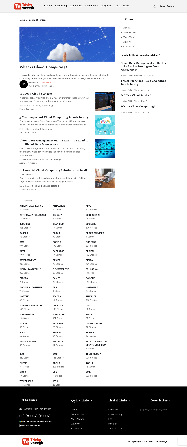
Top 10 (89, 362)
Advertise (128, 41)
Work (56, 380)
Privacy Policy (115, 414)
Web (88, 371)
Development (27, 259)
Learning (58, 305)
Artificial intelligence (32, 214)
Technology (47, 105)
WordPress (26, 380)
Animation (59, 205)
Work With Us (130, 37)
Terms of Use (115, 428)
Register (171, 6)
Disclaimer (113, 423)
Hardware (92, 287)
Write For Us (129, 32)
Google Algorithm (30, 287)
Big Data (57, 214)
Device (56, 259)
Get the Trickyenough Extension (38, 421)
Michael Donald (25, 129)
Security (58, 341)
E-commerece (61, 269)
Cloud (42, 82)
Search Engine (27, 341)
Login (162, 6)
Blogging (35, 185)
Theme (23, 362)
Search (90, 332)
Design (90, 250)
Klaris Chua (24, 186)
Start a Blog (61, 5)
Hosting (55, 185)
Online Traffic (94, 323)
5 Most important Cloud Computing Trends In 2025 (53, 116)
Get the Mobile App (31, 425)
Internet (44, 159)
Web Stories (76, 5)
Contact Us (128, 46)
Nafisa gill (126, 75)
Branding (58, 223)
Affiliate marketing (31, 205)
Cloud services (95, 232)
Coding (57, 241)
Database (58, 250)
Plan (22, 332)
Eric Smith (23, 159)
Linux (89, 305)
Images (57, 296)
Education (92, 269)
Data (48, 82)
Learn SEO (113, 409)
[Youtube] (47, 415)
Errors (23, 278)
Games (56, 278)
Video (22, 371)
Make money (26, 314)
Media (89, 314)
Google (90, 278)
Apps (88, 205)
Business (34, 159)
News (126, 5)
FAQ (110, 418)
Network (58, 323)
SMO (55, 353)
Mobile (23, 323)
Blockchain (93, 214)
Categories (106, 5)
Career (23, 232)
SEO (21, 353)
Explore (48, 5)
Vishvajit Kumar (25, 105)
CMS (21, 241)
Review (57, 332)
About (126, 27)
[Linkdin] (34, 415)
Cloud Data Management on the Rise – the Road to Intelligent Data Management (53, 141)
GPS (55, 287)
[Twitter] (28, 415)
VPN (55, 371)
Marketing (59, 314)
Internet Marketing (31, 305)
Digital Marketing (30, 269)
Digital (90, 259)
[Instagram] (41, 415)
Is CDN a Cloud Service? (35, 93)
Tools (117, 5)
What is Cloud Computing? (48, 67)
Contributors (91, 5)
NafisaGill (32, 82)
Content (91, 241)
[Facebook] (21, 415)
